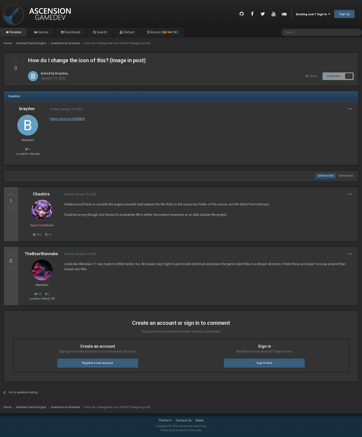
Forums (15, 32)
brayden (61, 73)
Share (311, 76)
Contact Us (184, 420)
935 (37, 234)
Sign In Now (264, 363)
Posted (66, 109)
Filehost (129, 32)
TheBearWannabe (41, 253)
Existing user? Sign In (313, 14)
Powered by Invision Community (181, 430)
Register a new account (97, 363)
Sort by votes (326, 176)
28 (37, 294)
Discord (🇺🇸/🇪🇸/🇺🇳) (163, 32)
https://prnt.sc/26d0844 (67, 119)
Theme (165, 420)
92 (48, 234)
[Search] (305, 32)
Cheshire (41, 194)
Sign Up (344, 14)
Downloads (72, 32)
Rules (200, 420)
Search (101, 32)
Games (42, 32)
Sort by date (345, 176)
